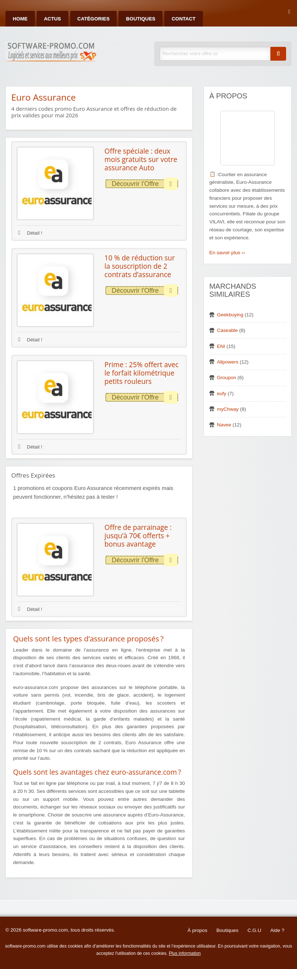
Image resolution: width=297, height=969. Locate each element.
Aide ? (277, 930)
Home (20, 18)
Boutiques (140, 18)
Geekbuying (230, 314)
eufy (221, 393)
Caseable (227, 330)
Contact (183, 18)
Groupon (226, 377)
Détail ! (30, 233)
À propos (197, 930)
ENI (221, 346)
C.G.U (254, 930)
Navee (224, 424)
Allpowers (227, 362)
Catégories (93, 18)
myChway (228, 409)
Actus (52, 18)
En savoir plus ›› (227, 252)
